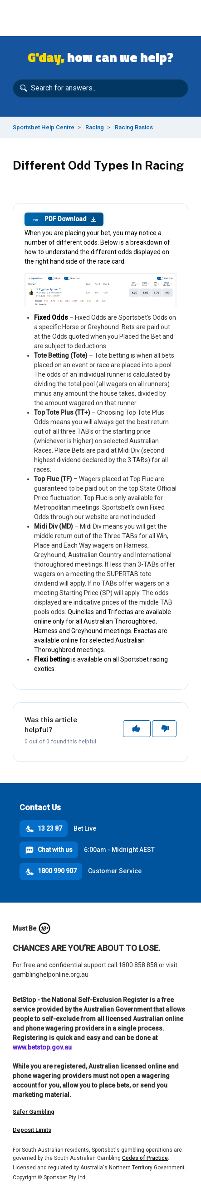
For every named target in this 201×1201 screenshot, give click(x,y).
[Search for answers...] (100, 88)
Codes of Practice (145, 1158)
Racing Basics (134, 127)
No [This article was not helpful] (164, 728)
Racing (94, 127)
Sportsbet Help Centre (43, 127)
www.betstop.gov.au (42, 1047)
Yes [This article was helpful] (137, 728)
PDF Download (64, 219)
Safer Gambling (33, 1111)
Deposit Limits (32, 1129)
